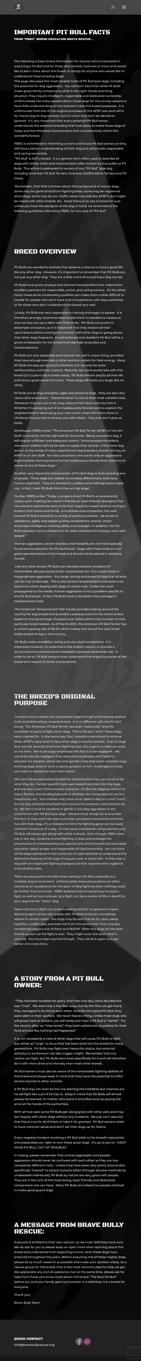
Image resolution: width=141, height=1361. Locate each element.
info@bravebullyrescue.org (34, 1345)
